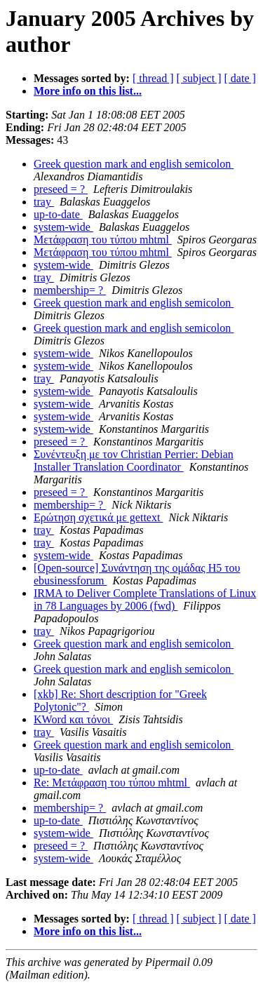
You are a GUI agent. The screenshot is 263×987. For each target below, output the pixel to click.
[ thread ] (153, 78)
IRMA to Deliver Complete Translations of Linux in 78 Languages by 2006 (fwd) (145, 599)
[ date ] (240, 78)
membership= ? (70, 290)
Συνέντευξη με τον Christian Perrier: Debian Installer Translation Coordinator (134, 460)
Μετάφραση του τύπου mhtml (103, 240)
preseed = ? (61, 189)
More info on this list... (88, 91)
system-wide (63, 227)
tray (44, 202)
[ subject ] (199, 78)
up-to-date (58, 214)
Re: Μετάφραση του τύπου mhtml (112, 782)
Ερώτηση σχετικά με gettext (98, 517)
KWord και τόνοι (73, 719)
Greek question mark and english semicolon (134, 164)
